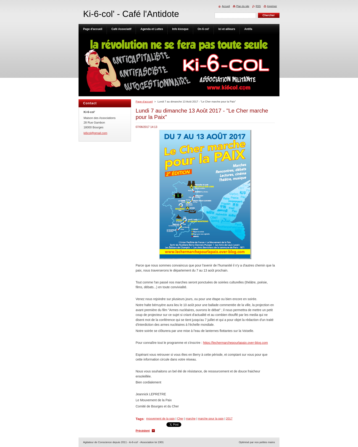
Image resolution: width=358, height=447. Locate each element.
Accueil (226, 6)
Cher (180, 418)
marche (191, 418)
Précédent (143, 430)
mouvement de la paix (160, 418)
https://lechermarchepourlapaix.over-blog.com (235, 343)
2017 (229, 418)
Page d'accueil (144, 101)
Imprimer (272, 6)
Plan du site (242, 6)
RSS (258, 6)
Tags (140, 419)
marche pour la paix (211, 418)
